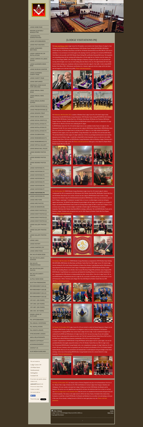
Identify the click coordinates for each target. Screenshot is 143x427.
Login (111, 411)
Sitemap (59, 411)
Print (54, 411)
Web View (110, 413)
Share (33, 395)
